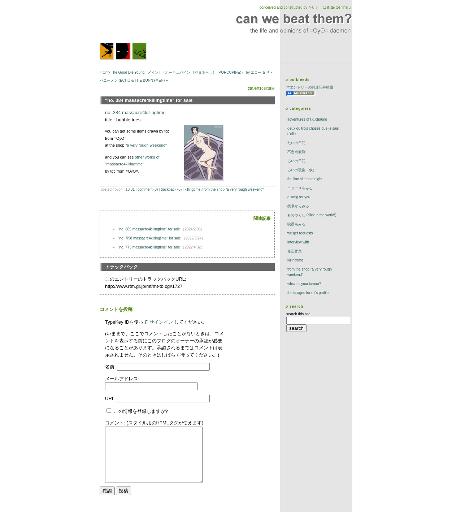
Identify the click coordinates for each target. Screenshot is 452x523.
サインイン (161, 322)
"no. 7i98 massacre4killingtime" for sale (149, 238)
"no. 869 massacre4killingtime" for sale (149, 229)
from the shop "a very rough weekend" (233, 189)
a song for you (298, 197)
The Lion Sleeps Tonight (304, 179)
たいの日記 (296, 143)
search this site (298, 314)
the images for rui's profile (308, 293)
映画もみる (296, 224)
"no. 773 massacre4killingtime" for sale (149, 247)
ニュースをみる (300, 188)
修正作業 (294, 251)
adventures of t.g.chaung (307, 119)
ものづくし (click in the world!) (311, 215)
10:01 (130, 189)
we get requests (300, 233)
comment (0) (148, 189)
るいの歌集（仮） (301, 170)
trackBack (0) (171, 189)
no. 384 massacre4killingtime (135, 112)
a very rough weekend (146, 145)
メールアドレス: (122, 378)
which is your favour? (304, 284)
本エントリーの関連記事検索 (309, 87)
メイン (153, 72)
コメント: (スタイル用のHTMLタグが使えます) (154, 422)
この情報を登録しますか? (137, 411)
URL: (111, 398)
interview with (298, 242)
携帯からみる (298, 206)
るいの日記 (296, 161)
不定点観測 (296, 152)
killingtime (192, 189)
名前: (111, 366)
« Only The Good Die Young (122, 72)
